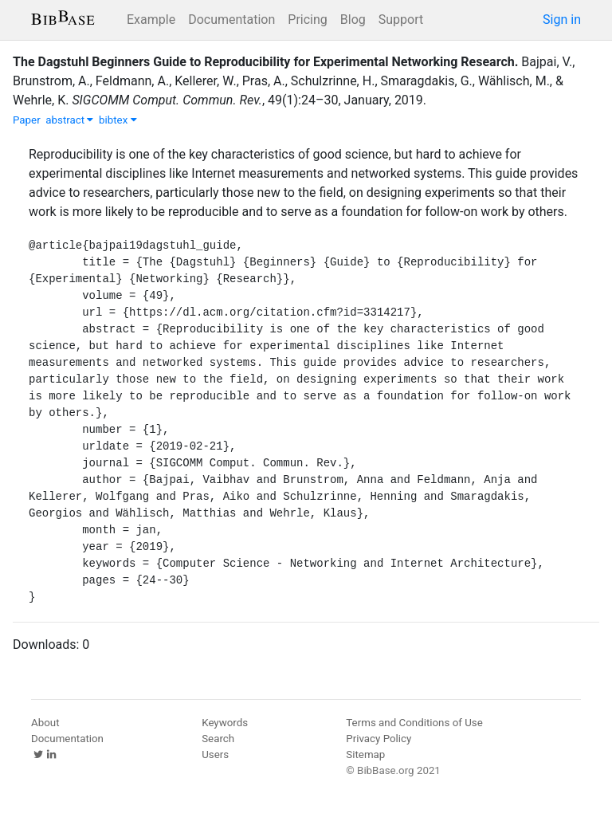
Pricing (308, 19)
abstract (69, 120)
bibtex (118, 120)
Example (151, 19)
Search (218, 739)
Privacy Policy (378, 739)
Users (215, 754)
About (45, 723)
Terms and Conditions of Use (414, 723)
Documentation (231, 19)
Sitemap (365, 754)
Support (401, 19)
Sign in (562, 19)
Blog (353, 19)
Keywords (225, 723)
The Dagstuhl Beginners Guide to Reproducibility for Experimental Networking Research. (265, 61)
